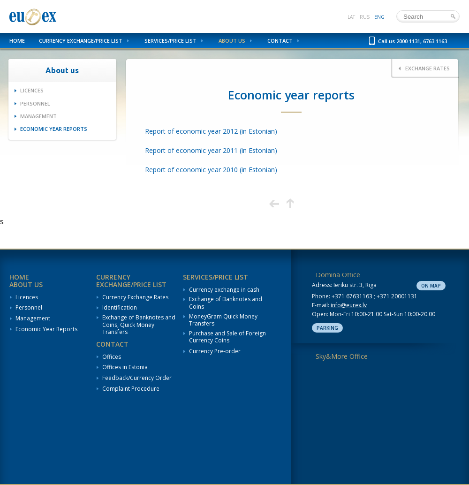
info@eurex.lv (349, 305)
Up (290, 203)
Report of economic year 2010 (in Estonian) (211, 169)
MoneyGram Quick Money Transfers (223, 320)
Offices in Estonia (125, 367)
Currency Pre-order (215, 351)
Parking (327, 328)
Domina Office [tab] (338, 274)
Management (38, 116)
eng (379, 17)
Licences (32, 90)
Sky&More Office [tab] (342, 356)
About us (232, 40)
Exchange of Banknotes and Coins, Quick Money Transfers (138, 325)
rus (365, 17)
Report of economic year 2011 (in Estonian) (211, 150)
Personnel (35, 103)
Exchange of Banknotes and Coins (225, 303)
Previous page (274, 203)
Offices (111, 357)
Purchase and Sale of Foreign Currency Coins (227, 337)
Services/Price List (170, 40)
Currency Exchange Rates (135, 297)
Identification (119, 307)
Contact (280, 40)
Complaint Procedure (130, 389)
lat (351, 17)
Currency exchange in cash (224, 290)
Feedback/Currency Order (137, 378)
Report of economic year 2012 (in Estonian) (211, 131)
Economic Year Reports (53, 128)
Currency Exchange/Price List (80, 40)
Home (17, 40)
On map (431, 285)
